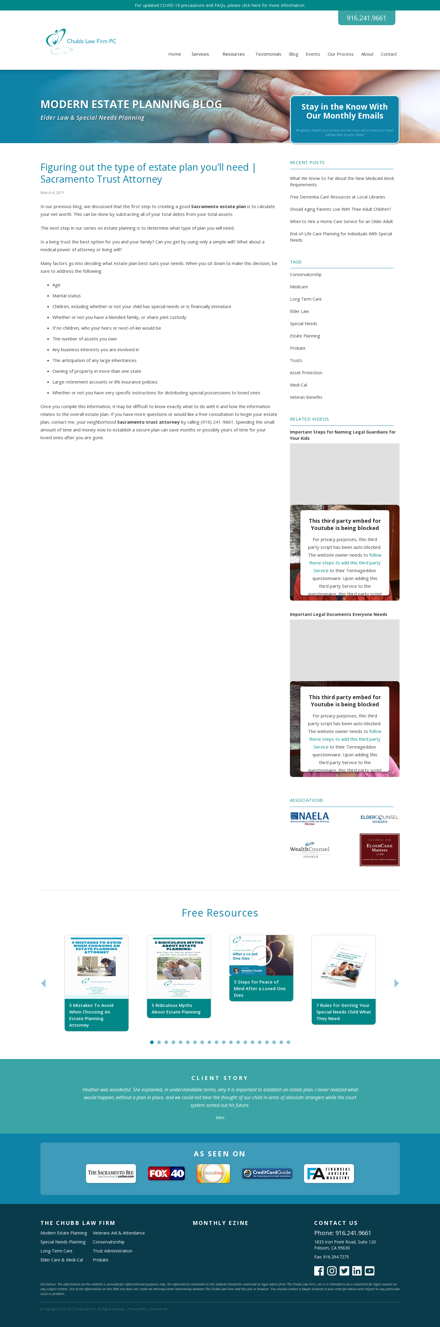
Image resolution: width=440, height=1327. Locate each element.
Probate (298, 348)
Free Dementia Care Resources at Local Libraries (337, 197)
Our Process (341, 54)
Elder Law (299, 311)
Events (313, 54)
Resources (234, 54)
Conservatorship (306, 275)
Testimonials (268, 54)
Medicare (299, 287)
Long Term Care (306, 299)
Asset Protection (306, 373)
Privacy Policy (137, 1309)
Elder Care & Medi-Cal (61, 1260)
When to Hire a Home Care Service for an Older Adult (341, 221)
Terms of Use (158, 1309)
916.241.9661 (365, 17)
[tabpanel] (96, 983)
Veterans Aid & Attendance (119, 1233)
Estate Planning (305, 336)
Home (174, 54)
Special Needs (303, 324)
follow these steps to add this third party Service (345, 562)
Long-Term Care (56, 1251)
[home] (80, 42)
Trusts (296, 360)
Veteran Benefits (306, 397)
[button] (200, 54)
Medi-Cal (298, 385)
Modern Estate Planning (63, 1233)
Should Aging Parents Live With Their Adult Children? (340, 209)
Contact (389, 54)
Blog (293, 54)
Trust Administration (112, 1251)
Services (200, 54)
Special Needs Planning (62, 1242)
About (367, 54)
